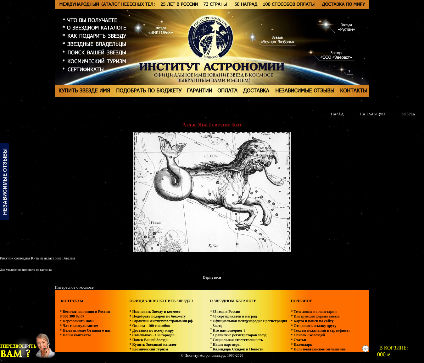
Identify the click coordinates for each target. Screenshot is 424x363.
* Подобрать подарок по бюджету (157, 316)
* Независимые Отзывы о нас (85, 330)
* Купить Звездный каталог (152, 344)
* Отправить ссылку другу (313, 325)
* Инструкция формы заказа (315, 316)
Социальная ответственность (238, 340)
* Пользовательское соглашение (318, 349)
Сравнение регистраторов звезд (239, 335)
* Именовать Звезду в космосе (154, 311)
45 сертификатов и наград (235, 316)
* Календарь (301, 344)
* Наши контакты (75, 335)
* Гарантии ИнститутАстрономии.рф (160, 321)
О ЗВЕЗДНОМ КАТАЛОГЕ (233, 301)
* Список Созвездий (308, 335)
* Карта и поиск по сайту (312, 321)
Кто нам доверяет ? (229, 330)
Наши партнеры (227, 344)
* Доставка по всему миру (151, 330)
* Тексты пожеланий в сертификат (320, 330)
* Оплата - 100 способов (149, 325)
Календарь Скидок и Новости (238, 349)
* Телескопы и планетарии (314, 311)
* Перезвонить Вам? (77, 321)
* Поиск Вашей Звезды (148, 340)
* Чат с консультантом (79, 325)
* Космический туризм (148, 349)
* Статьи (298, 340)
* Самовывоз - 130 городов (151, 335)
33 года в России (226, 311)
